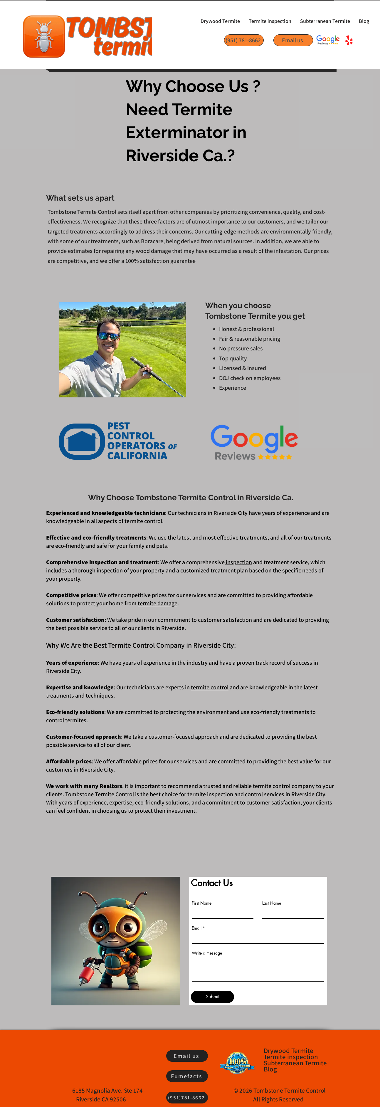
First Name (201, 903)
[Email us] (293, 40)
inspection (238, 562)
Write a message (207, 953)
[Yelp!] (349, 40)
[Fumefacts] (187, 1076)
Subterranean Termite (295, 1063)
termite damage (157, 603)
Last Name (271, 903)
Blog (270, 1069)
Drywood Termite (288, 1051)
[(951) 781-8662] (244, 40)
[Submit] (212, 997)
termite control (209, 687)
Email (196, 928)
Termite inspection (291, 1057)
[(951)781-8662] (187, 1097)
